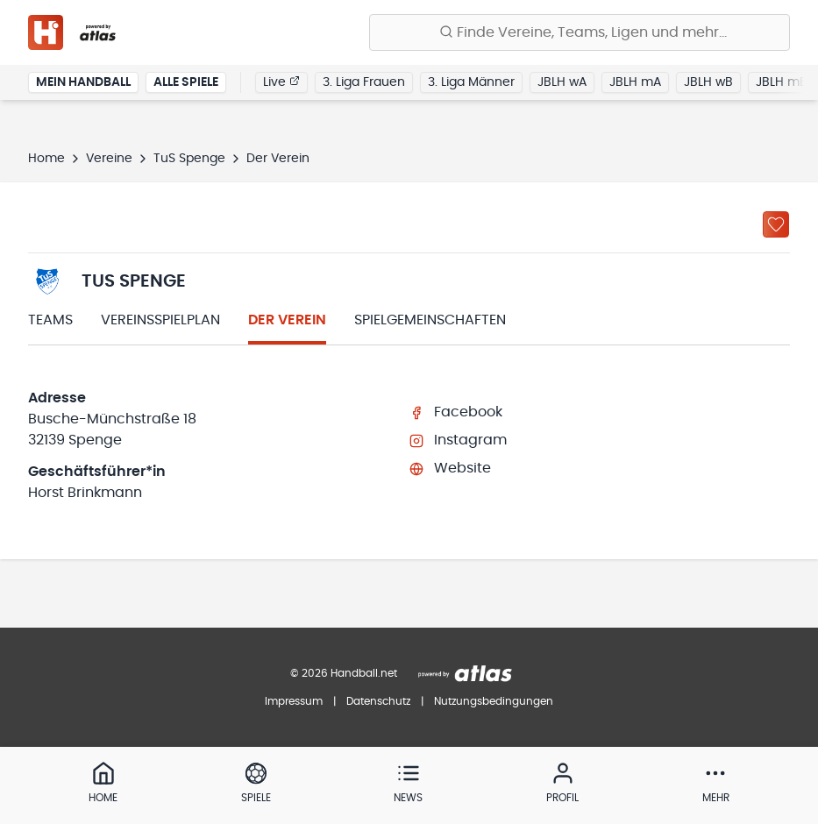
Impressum (294, 701)
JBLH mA (635, 82)
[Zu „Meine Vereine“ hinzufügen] (776, 224)
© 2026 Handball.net (343, 673)
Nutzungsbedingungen (493, 701)
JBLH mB (781, 82)
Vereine (109, 159)
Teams (50, 320)
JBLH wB (708, 82)
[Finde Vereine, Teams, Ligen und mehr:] (579, 32)
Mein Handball (83, 82)
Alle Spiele (185, 82)
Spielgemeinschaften (430, 320)
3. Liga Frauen (364, 82)
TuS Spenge (189, 159)
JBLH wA (562, 82)
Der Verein (287, 320)
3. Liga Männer (471, 82)
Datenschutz (378, 701)
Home (46, 159)
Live (281, 81)
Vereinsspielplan (160, 320)
